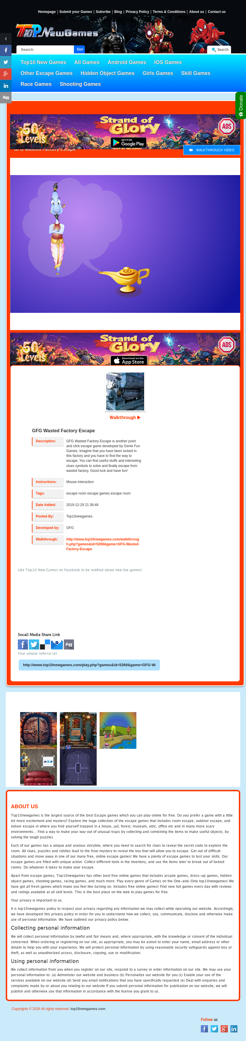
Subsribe (103, 12)
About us (196, 12)
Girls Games (158, 73)
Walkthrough (125, 417)
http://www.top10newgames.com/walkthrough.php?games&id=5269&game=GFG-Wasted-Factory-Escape (102, 544)
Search (223, 49)
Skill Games (196, 73)
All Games (87, 62)
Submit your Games (76, 12)
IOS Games (168, 62)
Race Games (36, 84)
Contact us (217, 12)
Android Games (127, 62)
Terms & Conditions (169, 12)
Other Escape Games (47, 73)
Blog (118, 12)
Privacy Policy (137, 12)
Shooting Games (80, 84)
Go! (80, 49)
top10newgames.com (87, 1009)
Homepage (47, 12)
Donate (241, 105)
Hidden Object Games (108, 73)
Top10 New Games (43, 62)
